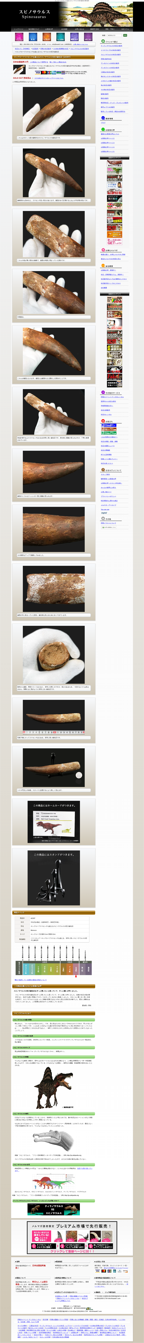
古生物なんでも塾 (61, 1296)
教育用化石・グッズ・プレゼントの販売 (114, 103)
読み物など (71, 1330)
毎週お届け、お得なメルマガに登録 (113, 254)
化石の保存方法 (114, 1330)
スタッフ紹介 (105, 474)
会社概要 (64, 29)
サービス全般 (51, 1330)
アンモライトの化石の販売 (110, 67)
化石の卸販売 (105, 410)
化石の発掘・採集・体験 (109, 441)
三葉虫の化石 (33, 1326)
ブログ (103, 122)
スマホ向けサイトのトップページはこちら (48, 78)
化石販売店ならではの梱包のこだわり (114, 279)
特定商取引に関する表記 (109, 501)
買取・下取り (110, 29)
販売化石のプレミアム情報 (93, 1335)
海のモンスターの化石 (35, 1328)
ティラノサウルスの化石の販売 (111, 46)
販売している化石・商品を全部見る (113, 111)
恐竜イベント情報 (30, 1332)
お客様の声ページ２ (108, 138)
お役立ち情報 (61, 1330)
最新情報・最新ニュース (85, 1330)
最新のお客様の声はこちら (110, 134)
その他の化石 (63, 1328)
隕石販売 (107, 1328)
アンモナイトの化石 (112, 1326)
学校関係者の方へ (107, 406)
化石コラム (125, 29)
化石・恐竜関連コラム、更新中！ (112, 274)
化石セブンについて (119, 1328)
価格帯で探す (94, 29)
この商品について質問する (39, 62)
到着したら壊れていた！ (109, 459)
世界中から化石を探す (108, 401)
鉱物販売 (100, 1328)
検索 (125, 35)
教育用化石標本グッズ (87, 1328)
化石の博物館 (105, 450)
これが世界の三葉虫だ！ (109, 437)
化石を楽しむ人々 (107, 463)
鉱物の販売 (104, 94)
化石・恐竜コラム (101, 1330)
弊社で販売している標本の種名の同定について (31, 980)
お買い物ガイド (106, 492)
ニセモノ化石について (30, 1337)
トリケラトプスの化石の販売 (111, 50)
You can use (105, 509)
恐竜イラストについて (108, 523)
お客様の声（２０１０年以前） (111, 483)
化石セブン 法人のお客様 (73, 1335)
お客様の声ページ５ (108, 151)
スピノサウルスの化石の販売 (111, 54)
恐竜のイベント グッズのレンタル (29, 1319)
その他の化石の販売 (108, 89)
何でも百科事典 (106, 454)
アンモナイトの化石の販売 (110, 63)
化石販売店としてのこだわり (111, 283)
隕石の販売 (104, 98)
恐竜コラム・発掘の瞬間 (89, 1332)
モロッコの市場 (45, 1337)
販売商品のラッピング (60, 1332)
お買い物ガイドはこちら (80, 44)
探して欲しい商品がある (58, 62)
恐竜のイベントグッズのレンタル (112, 397)
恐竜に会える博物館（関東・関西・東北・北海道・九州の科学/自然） (94, 1319)
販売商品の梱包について (108, 1332)
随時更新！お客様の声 (108, 479)
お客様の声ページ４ (108, 147)
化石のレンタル (106, 414)
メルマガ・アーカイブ (108, 505)
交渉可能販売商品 (45, 1332)
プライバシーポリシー (108, 496)
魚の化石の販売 (106, 85)
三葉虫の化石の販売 (108, 72)
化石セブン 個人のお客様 (53, 1335)
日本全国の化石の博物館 (60, 1337)
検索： (104, 35)
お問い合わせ (79, 29)
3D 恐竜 (45, 1319)
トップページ (18, 29)
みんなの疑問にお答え (108, 487)
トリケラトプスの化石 (81, 1326)
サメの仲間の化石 (51, 1328)
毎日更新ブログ (34, 29)
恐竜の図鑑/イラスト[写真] (79, 1296)
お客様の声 (49, 29)
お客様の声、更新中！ (108, 270)
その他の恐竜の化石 (97, 1326)
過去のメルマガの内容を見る (111, 259)
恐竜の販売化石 (106, 59)
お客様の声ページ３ (108, 143)
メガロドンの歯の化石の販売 (111, 81)
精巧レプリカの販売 (108, 107)
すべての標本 (22, 1326)
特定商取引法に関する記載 (36, 1330)
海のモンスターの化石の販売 (111, 76)
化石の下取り (38, 1335)
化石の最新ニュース (108, 446)
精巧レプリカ (74, 1328)
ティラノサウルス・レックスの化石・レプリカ (56, 1326)
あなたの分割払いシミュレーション (116, 1268)
